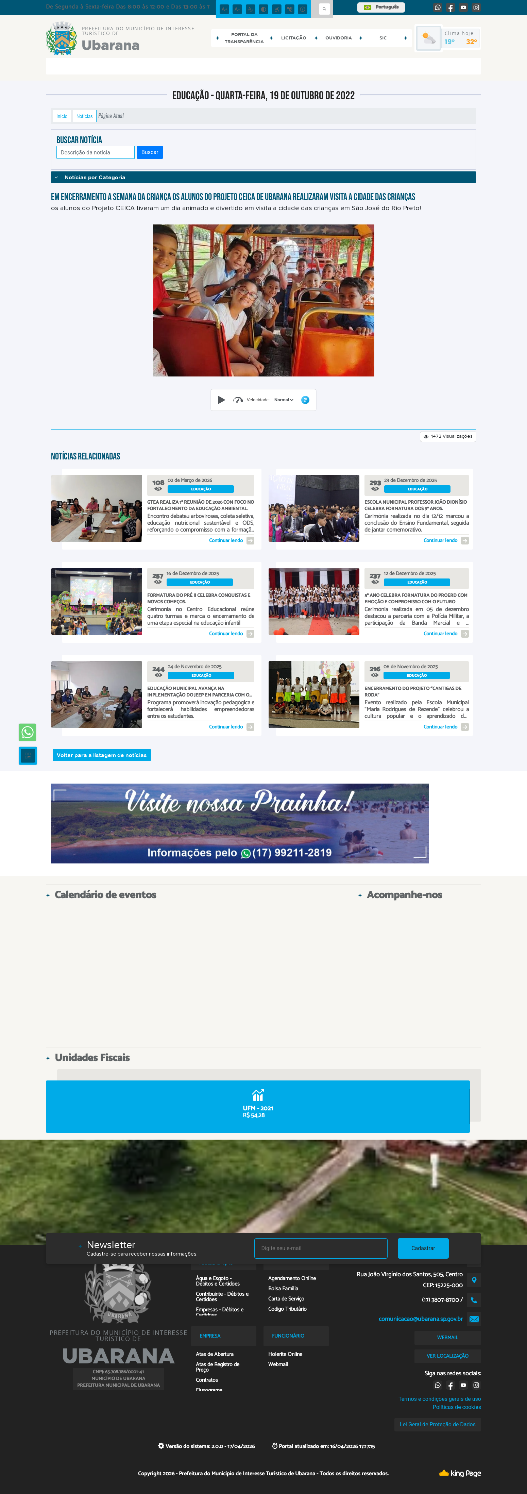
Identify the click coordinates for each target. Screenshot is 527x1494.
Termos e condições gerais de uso (439, 1399)
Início (61, 116)
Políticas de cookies (457, 1407)
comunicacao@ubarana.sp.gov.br (421, 1319)
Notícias (84, 116)
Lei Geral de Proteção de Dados (438, 1424)
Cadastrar (423, 1248)
